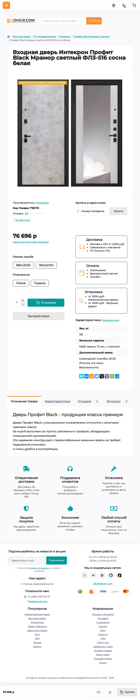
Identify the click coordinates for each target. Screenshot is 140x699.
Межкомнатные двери (37, 614)
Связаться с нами (103, 646)
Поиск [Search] (94, 21)
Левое (21, 283)
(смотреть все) (110, 320)
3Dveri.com (92, 677)
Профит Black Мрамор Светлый (92, 36)
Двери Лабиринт (37, 626)
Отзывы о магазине (103, 614)
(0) (26, 213)
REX (37, 638)
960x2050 (46, 265)
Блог (103, 630)
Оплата (103, 626)
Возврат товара (103, 650)
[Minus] (23, 305)
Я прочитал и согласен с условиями (37, 569)
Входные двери (21, 36)
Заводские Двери (37, 630)
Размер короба (23, 256)
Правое (40, 283)
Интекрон (64, 36)
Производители (103, 658)
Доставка (103, 618)
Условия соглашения (39, 568)
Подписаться (56, 560)
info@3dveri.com (103, 583)
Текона (37, 642)
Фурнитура (37, 622)
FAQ (102, 638)
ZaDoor (37, 646)
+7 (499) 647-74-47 (38, 596)
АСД (37, 634)
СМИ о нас (103, 642)
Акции (102, 662)
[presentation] (103, 223)
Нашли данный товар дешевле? (31, 242)
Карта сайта (103, 654)
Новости (103, 634)
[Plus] (23, 301)
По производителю (45, 36)
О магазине (102, 622)
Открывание (21, 274)
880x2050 (23, 265)
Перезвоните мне (37, 601)
